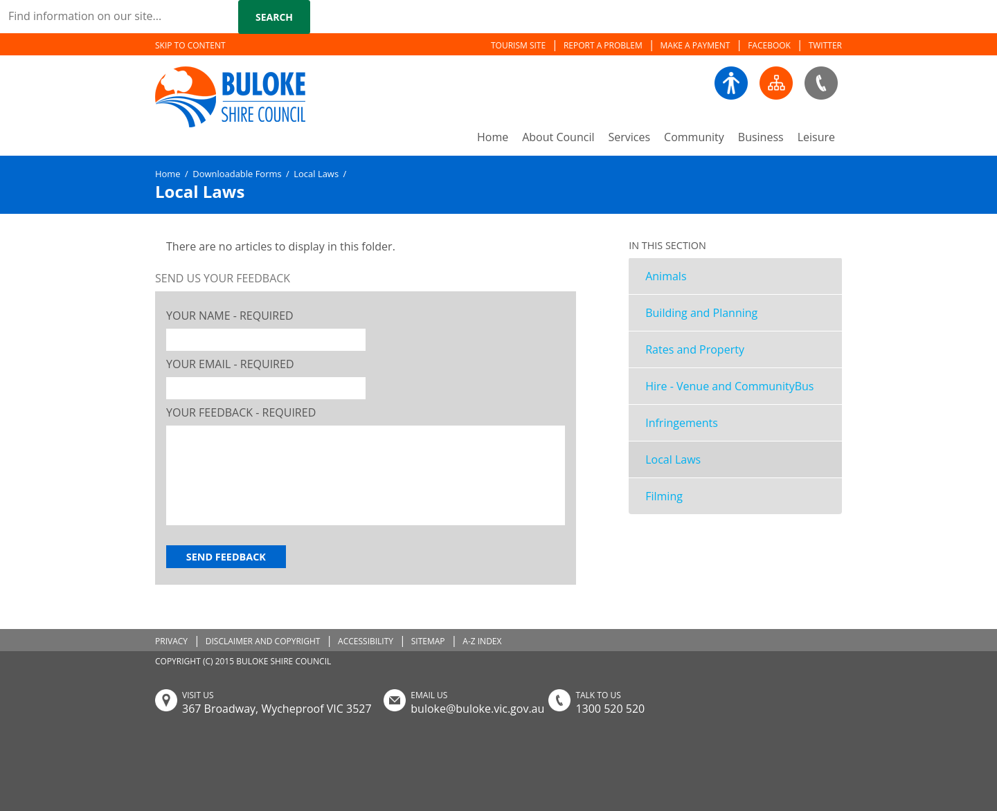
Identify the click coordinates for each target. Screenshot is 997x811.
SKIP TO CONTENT (190, 45)
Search (274, 17)
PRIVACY (171, 641)
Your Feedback (241, 412)
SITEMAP (428, 641)
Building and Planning (701, 312)
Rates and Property (694, 349)
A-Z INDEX (481, 641)
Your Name (230, 315)
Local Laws (673, 459)
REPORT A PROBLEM (603, 45)
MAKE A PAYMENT (695, 45)
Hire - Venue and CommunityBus (729, 386)
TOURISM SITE (518, 45)
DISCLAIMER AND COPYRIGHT (263, 641)
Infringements (681, 422)
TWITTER (825, 45)
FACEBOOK (769, 45)
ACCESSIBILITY (365, 641)
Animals (665, 276)
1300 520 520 (610, 708)
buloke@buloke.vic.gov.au (477, 708)
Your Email (230, 364)
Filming (664, 496)
